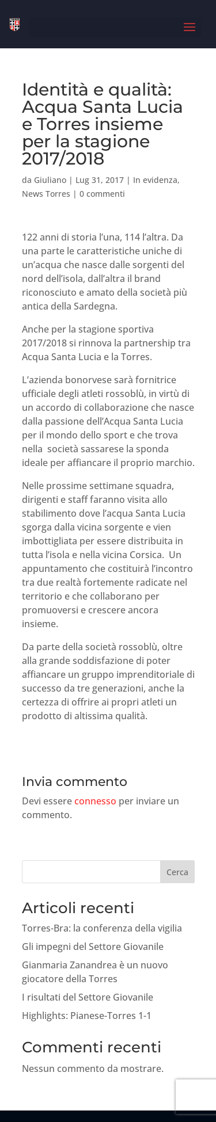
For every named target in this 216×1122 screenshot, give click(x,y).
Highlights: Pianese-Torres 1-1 (86, 1015)
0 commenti (102, 193)
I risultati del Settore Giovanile (87, 997)
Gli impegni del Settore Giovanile (93, 946)
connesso (95, 801)
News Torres (46, 193)
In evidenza (155, 179)
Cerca (177, 872)
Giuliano (50, 179)
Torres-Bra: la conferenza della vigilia (102, 928)
